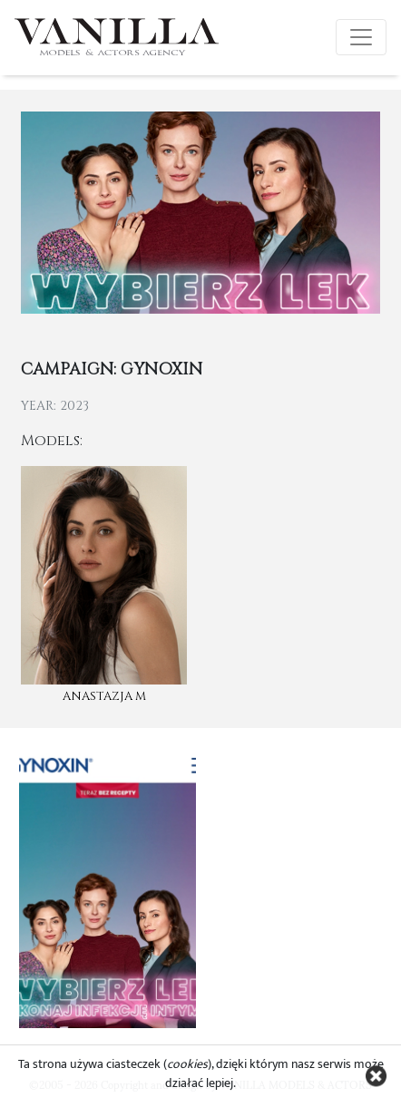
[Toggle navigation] (361, 37)
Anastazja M (104, 696)
